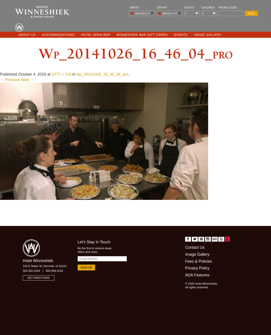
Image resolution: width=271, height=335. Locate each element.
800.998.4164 (54, 270)
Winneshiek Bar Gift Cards (142, 34)
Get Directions (39, 277)
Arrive (134, 7)
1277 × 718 (61, 74)
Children (208, 7)
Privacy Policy (197, 268)
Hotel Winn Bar (95, 34)
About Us (27, 34)
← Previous (10, 80)
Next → (27, 80)
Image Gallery (207, 34)
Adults (189, 7)
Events (181, 34)
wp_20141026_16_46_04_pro (102, 74)
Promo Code (228, 7)
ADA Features (197, 275)
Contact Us (194, 247)
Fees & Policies (198, 261)
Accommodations (58, 34)
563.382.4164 (31, 270)
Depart (162, 7)
